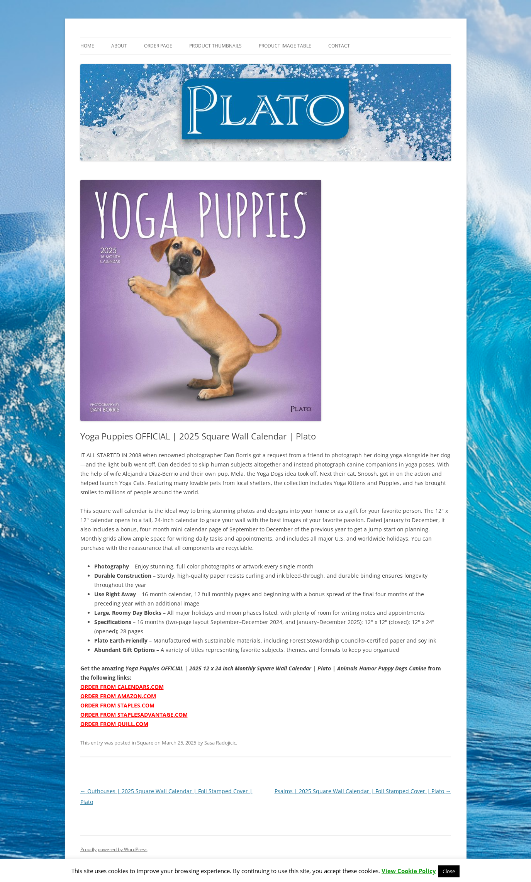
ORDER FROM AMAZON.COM (118, 696)
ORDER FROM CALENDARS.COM (122, 686)
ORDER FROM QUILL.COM (114, 724)
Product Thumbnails (215, 45)
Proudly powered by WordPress (114, 849)
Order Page (158, 45)
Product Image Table (285, 45)
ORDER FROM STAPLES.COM (117, 705)
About (119, 45)
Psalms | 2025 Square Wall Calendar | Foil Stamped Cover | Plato (363, 791)
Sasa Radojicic (220, 742)
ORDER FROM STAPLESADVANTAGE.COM (134, 714)
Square (145, 742)
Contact (339, 45)
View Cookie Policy (409, 871)
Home (87, 45)
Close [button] (449, 871)
